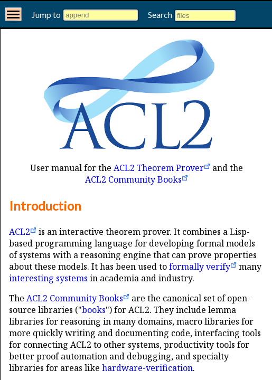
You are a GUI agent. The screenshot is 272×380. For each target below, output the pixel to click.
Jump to (47, 15)
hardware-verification (147, 368)
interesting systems (48, 278)
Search (161, 15)
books (94, 310)
